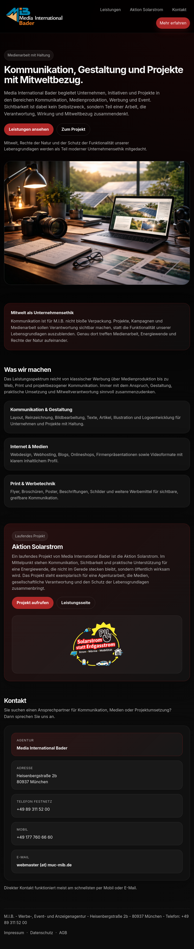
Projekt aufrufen (33, 602)
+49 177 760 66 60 (35, 837)
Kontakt (179, 9)
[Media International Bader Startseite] (34, 16)
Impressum (14, 932)
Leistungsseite (75, 602)
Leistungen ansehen (29, 129)
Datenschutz (41, 932)
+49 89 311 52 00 (33, 809)
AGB (63, 932)
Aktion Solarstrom (146, 9)
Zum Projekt (73, 129)
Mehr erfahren (173, 23)
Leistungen (110, 9)
